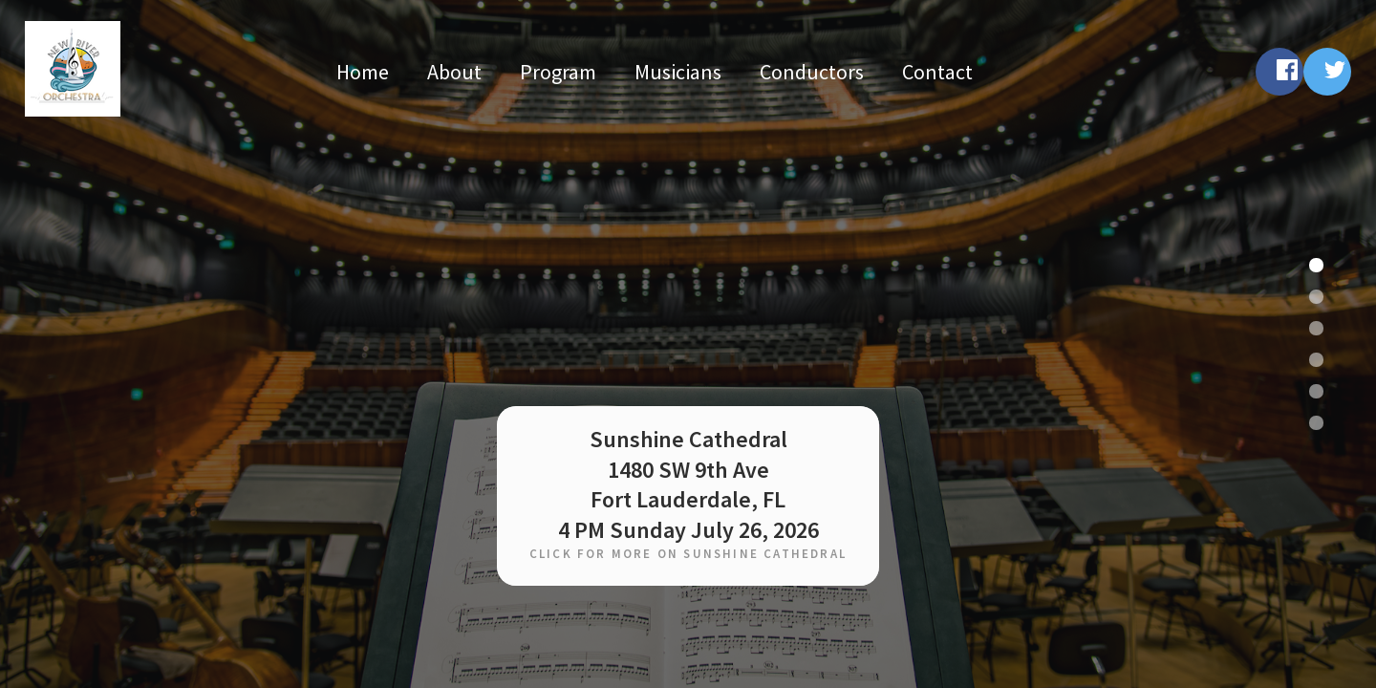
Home (362, 70)
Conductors (812, 70)
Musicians (677, 70)
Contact (937, 70)
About (454, 70)
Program (558, 70)
